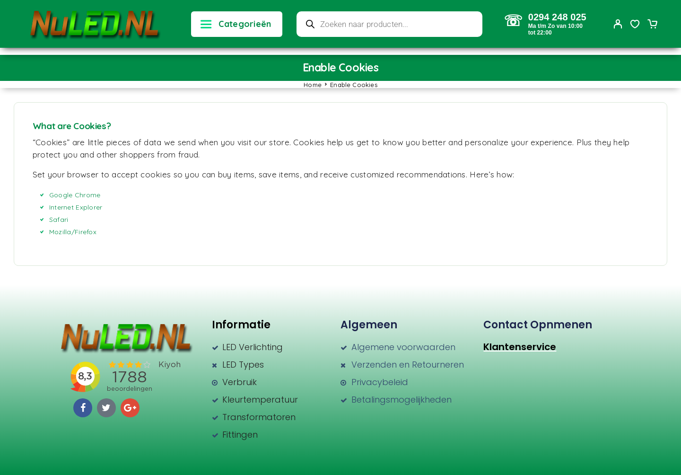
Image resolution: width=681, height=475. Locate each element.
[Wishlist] (635, 25)
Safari (59, 219)
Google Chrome (75, 195)
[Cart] (652, 25)
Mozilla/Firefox (72, 232)
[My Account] (618, 24)
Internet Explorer (76, 207)
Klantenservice (519, 346)
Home (313, 84)
